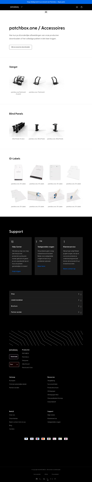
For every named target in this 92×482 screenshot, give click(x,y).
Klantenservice (69, 247)
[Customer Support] (64, 241)
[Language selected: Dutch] (13, 356)
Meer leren (41, 266)
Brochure (14, 306)
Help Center (17, 247)
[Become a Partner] (80, 312)
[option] (6, 480)
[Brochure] (80, 306)
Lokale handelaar (17, 300)
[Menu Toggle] (22, 7)
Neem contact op (69, 269)
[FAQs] (39, 241)
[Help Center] (13, 241)
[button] (46, 11)
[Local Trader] (80, 300)
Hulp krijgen (16, 271)
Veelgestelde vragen (46, 247)
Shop (13, 294)
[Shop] (80, 294)
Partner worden (16, 312)
